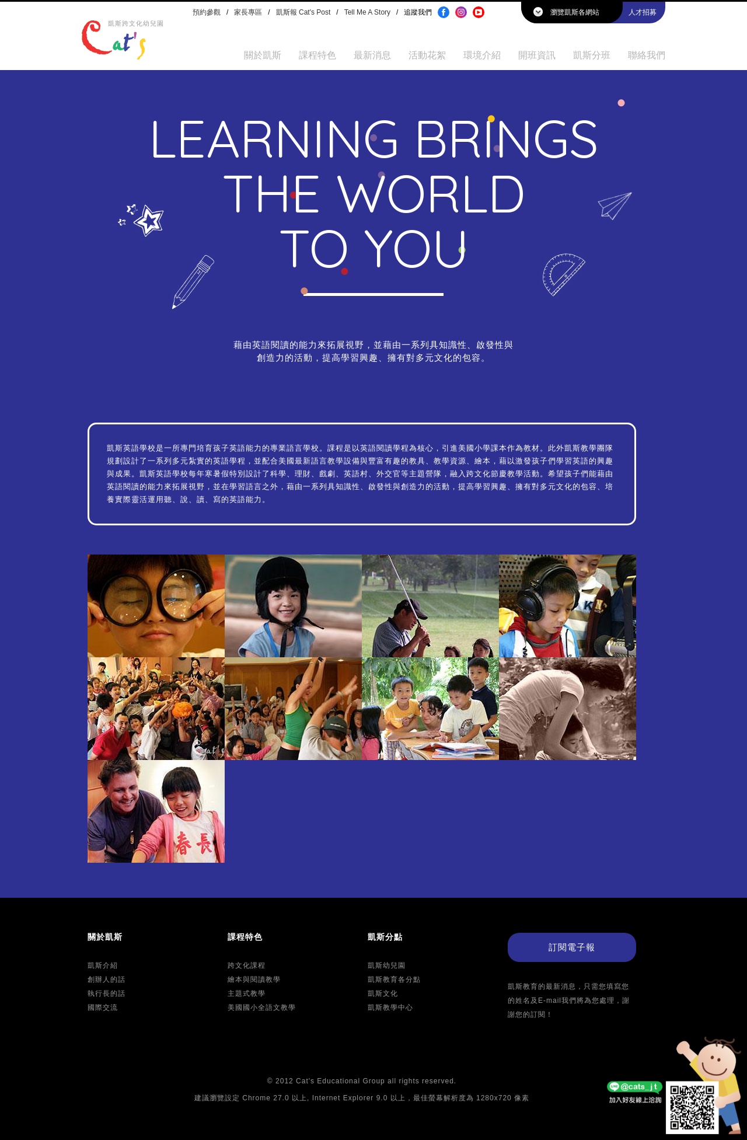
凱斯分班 (591, 55)
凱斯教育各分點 (394, 979)
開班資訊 (537, 55)
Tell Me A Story (367, 12)
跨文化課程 (247, 965)
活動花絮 (427, 55)
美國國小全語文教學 (262, 1007)
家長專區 (248, 12)
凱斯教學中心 (390, 1007)
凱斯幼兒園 (387, 965)
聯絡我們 (646, 55)
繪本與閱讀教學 (254, 979)
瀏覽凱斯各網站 (574, 12)
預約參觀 (207, 12)
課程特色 (317, 55)
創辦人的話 (106, 979)
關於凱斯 (262, 55)
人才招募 (643, 12)
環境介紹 (482, 55)
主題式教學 (247, 993)
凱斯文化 (383, 993)
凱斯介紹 (103, 965)
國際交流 (103, 1007)
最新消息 (372, 55)
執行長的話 (106, 993)
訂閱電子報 (572, 947)
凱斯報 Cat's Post (303, 12)
